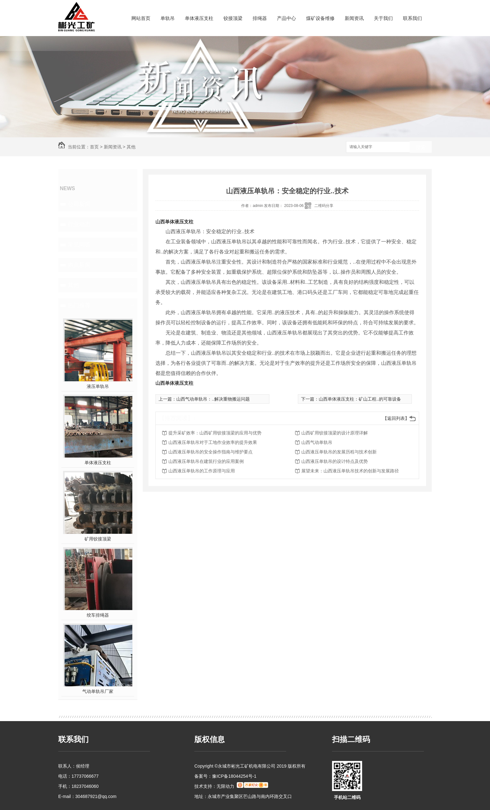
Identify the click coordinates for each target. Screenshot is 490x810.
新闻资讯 (354, 18)
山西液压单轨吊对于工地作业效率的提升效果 (212, 442)
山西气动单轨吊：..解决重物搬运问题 (213, 399)
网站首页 (140, 18)
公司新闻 (79, 204)
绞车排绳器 (98, 615)
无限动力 (225, 786)
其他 (131, 146)
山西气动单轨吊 (316, 442)
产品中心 (286, 18)
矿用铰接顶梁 (98, 538)
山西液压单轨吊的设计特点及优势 (334, 461)
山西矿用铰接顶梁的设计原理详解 (334, 432)
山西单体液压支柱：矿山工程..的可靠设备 (360, 399)
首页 (94, 146)
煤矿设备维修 (320, 18)
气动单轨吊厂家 (97, 691)
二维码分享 (323, 205)
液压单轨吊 (98, 386)
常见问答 (79, 244)
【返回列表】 (396, 418)
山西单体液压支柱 (174, 221)
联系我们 (412, 18)
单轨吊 (167, 18)
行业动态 (79, 224)
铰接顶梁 (232, 18)
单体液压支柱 (199, 18)
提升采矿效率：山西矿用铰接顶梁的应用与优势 (214, 432)
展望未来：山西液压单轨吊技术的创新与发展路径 (350, 470)
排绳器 (260, 18)
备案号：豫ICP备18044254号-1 (225, 776)
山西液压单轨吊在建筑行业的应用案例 (206, 461)
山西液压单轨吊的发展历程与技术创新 (339, 451)
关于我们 (383, 18)
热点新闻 (79, 265)
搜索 (421, 147)
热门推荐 (79, 305)
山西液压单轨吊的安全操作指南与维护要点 (210, 451)
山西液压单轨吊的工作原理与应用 (201, 470)
